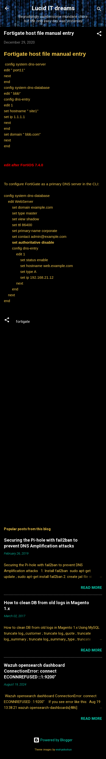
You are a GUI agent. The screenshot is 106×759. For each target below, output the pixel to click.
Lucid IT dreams (53, 8)
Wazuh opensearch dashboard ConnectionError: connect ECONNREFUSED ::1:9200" (34, 671)
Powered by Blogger (53, 740)
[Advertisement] (53, 476)
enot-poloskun (64, 749)
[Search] (99, 9)
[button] (99, 34)
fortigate (23, 321)
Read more (91, 587)
